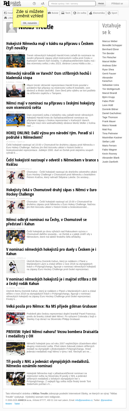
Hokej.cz (20, 82)
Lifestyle (10, 18)
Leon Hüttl (107, 105)
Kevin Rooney (109, 153)
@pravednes (106, 400)
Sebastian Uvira (110, 85)
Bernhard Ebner (110, 49)
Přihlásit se (117, 3)
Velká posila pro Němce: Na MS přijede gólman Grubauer (51, 306)
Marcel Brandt (109, 93)
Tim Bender (108, 53)
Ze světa (79, 13)
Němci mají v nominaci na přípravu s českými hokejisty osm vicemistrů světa (50, 105)
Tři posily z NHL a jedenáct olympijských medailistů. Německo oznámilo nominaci (48, 363)
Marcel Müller (109, 61)
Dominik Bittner (110, 109)
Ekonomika (97, 13)
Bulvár (53, 13)
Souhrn (9, 13)
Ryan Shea (108, 69)
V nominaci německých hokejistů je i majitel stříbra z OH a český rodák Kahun (51, 281)
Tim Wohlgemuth (111, 89)
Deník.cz (20, 370)
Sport (112, 13)
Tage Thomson (110, 117)
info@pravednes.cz (84, 400)
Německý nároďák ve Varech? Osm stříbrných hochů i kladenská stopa (48, 75)
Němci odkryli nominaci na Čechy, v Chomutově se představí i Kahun (46, 222)
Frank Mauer (109, 121)
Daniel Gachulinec (111, 113)
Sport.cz (21, 52)
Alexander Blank (110, 157)
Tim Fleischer (109, 57)
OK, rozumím (30, 23)
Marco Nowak (109, 125)
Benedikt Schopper (112, 45)
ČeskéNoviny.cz (24, 169)
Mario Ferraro (109, 145)
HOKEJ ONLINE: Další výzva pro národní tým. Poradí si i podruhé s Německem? (50, 135)
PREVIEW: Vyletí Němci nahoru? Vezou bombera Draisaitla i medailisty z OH (52, 334)
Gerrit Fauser (109, 73)
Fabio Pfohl (108, 101)
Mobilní (9, 404)
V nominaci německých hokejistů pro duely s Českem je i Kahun (51, 251)
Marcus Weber (110, 41)
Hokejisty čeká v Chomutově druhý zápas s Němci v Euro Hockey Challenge (51, 192)
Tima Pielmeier (110, 133)
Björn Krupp (108, 97)
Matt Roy (107, 129)
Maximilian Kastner (112, 137)
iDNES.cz (21, 258)
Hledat (101, 3)
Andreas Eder (109, 65)
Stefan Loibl (108, 141)
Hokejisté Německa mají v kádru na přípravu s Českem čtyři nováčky (49, 45)
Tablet (17, 404)
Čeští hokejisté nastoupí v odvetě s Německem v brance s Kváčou (52, 162)
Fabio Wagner (109, 149)
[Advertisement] (112, 214)
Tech (65, 13)
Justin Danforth (110, 161)
